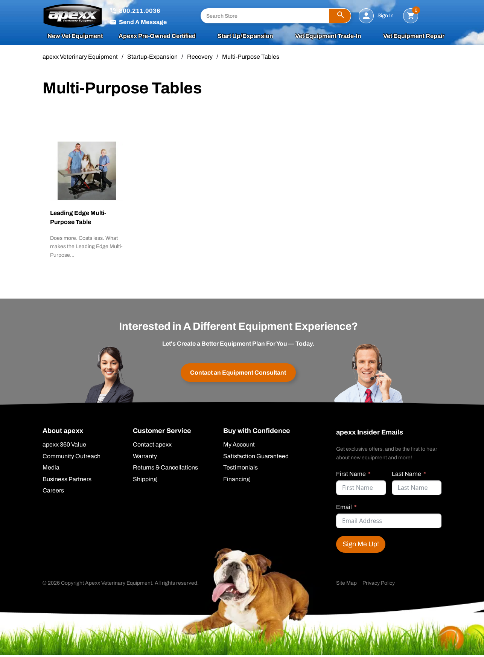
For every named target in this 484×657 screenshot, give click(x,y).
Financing (236, 482)
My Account (239, 447)
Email (344, 508)
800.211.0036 (139, 11)
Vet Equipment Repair (413, 37)
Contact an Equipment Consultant (238, 373)
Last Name (406, 475)
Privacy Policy (378, 584)
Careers (53, 493)
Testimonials (240, 470)
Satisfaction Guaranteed (256, 458)
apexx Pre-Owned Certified (157, 37)
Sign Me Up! (360, 545)
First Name (351, 475)
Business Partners (67, 482)
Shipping (145, 482)
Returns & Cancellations (165, 470)
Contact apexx (152, 447)
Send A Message (143, 22)
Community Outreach (71, 458)
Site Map (346, 584)
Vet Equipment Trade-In (328, 37)
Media (51, 470)
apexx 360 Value (64, 447)
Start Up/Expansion (245, 37)
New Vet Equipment (75, 37)
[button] (340, 16)
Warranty (145, 458)
